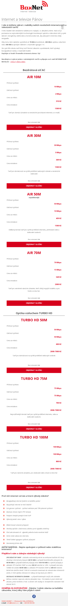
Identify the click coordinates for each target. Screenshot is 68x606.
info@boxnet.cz (12, 603)
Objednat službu (34, 127)
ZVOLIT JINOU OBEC (18, 62)
